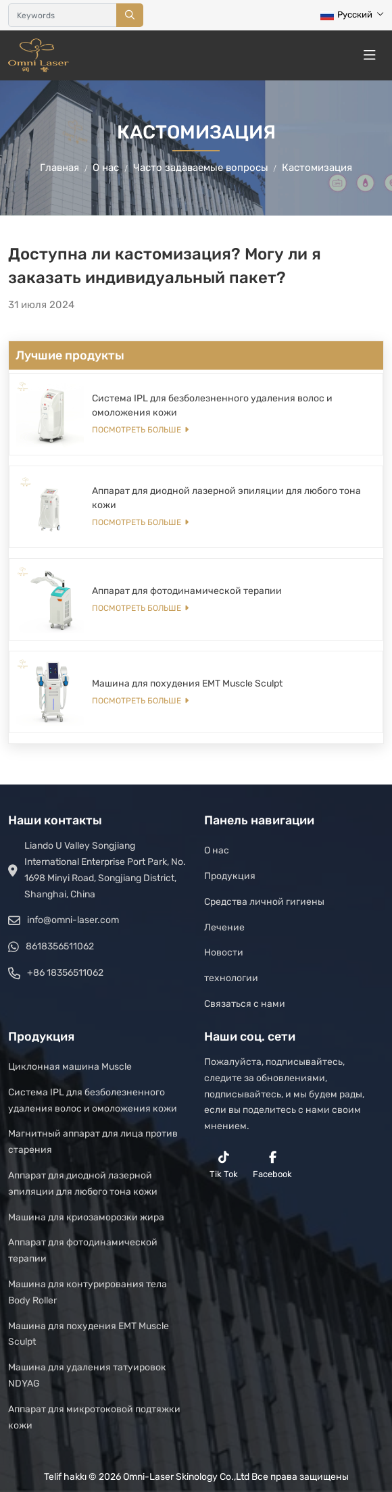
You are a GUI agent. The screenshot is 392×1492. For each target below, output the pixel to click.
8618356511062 (60, 946)
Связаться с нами (244, 1004)
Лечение (224, 927)
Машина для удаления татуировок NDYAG (87, 1375)
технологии (231, 978)
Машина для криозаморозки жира (86, 1217)
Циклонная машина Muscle (70, 1066)
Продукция (229, 876)
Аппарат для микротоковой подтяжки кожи (94, 1417)
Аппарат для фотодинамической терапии (187, 591)
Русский (346, 14)
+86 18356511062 (65, 972)
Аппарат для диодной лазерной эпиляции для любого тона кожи (82, 1183)
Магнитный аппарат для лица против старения (93, 1141)
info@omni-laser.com (73, 920)
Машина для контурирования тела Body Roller (87, 1292)
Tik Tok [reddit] (224, 1165)
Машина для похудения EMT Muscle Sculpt (187, 683)
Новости (223, 952)
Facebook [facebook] (272, 1165)
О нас (216, 850)
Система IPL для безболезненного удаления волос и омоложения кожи (92, 1100)
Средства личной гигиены (264, 901)
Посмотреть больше (136, 429)
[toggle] (370, 55)
